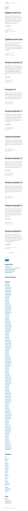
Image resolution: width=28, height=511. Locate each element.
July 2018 (7, 420)
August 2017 (7, 433)
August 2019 (7, 402)
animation (11, 31)
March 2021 (7, 374)
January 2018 (8, 427)
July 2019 (7, 403)
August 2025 (7, 296)
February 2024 (8, 322)
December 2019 (8, 396)
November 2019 (8, 397)
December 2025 (8, 290)
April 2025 (7, 301)
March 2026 (7, 285)
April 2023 (7, 337)
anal (6, 457)
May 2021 (7, 371)
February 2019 (8, 411)
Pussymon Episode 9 (13, 231)
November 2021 (8, 362)
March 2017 (7, 440)
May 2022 (7, 353)
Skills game (7, 484)
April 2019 (7, 408)
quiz (6, 480)
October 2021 (7, 364)
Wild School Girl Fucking (10, 271)
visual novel (7, 490)
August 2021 (7, 366)
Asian (6, 462)
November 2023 (8, 327)
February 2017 (8, 442)
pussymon (11, 175)
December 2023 (8, 325)
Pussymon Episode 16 (13, 182)
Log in (6, 498)
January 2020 (8, 395)
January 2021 (8, 377)
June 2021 (7, 369)
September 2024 (8, 312)
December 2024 (8, 307)
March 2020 (7, 392)
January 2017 (8, 443)
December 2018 (8, 414)
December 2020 (8, 378)
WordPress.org (8, 503)
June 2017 (7, 436)
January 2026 (8, 288)
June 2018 (7, 421)
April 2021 (7, 372)
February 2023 (8, 340)
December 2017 (8, 428)
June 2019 (7, 405)
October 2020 (7, 381)
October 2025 (7, 293)
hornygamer (7, 2)
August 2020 (7, 384)
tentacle (6, 487)
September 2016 (8, 448)
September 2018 (8, 418)
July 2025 (7, 297)
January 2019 (8, 412)
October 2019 (7, 399)
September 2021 (8, 365)
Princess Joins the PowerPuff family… (12, 268)
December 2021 (8, 361)
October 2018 (7, 417)
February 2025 (8, 304)
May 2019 (7, 406)
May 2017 (7, 437)
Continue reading (8, 25)
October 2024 (7, 310)
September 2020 (8, 383)
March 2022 (7, 356)
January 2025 (8, 306)
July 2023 (7, 332)
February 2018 (8, 426)
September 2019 (8, 400)
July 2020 (7, 386)
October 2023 (7, 328)
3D (5, 456)
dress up (6, 469)
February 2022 (8, 358)
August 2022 (7, 349)
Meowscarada (14, 31)
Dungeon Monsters (9, 272)
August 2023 (7, 331)
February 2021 (8, 375)
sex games (7, 54)
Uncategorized (8, 488)
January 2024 (8, 324)
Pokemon (11, 81)
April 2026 (7, 284)
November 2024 (8, 309)
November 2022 (8, 344)
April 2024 (7, 319)
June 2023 (7, 334)
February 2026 (8, 287)
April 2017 (7, 439)
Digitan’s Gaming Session (10, 269)
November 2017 (8, 430)
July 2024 (7, 315)
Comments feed (8, 501)
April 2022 (7, 355)
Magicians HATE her (13, 13)
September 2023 (8, 330)
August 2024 (7, 313)
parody (8, 81)
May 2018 (7, 423)
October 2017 (7, 431)
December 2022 (8, 343)
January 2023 (8, 341)
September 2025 (8, 294)
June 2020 (7, 387)
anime (6, 81)
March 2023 (7, 338)
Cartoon (7, 174)
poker (6, 477)
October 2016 (7, 446)
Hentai (6, 471)
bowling (6, 465)
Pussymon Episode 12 (13, 206)
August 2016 (7, 449)
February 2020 (8, 393)
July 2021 (7, 368)
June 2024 (7, 316)
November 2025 (8, 291)
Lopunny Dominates (12, 137)
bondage (6, 463)
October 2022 (7, 346)
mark (6, 53)
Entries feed (7, 500)
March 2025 (7, 303)
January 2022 (8, 359)
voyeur (6, 491)
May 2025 (7, 300)
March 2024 (7, 321)
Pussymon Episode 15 (13, 158)
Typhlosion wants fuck (13, 39)
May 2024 (7, 318)
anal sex (7, 129)
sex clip (6, 481)
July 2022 (7, 350)
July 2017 (7, 434)
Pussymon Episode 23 (13, 62)
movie (6, 472)
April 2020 (7, 390)
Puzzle (6, 478)
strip (6, 485)
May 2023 (7, 335)
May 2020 (7, 389)
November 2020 (8, 380)
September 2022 (8, 347)
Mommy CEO (7, 266)
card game (7, 466)
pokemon (6, 32)
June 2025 (7, 299)
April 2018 (7, 424)
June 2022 (7, 352)
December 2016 (8, 445)
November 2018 (8, 415)
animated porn (8, 31)
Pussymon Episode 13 (13, 111)
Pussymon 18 (10, 89)
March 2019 (7, 409)
